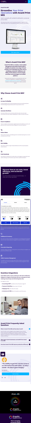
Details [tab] (15, 202)
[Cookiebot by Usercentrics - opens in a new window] (26, 199)
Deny (6, 222)
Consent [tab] (5, 202)
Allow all (25, 222)
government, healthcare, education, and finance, (13, 80)
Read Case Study (15, 373)
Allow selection (15, 222)
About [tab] (25, 202)
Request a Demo (15, 52)
